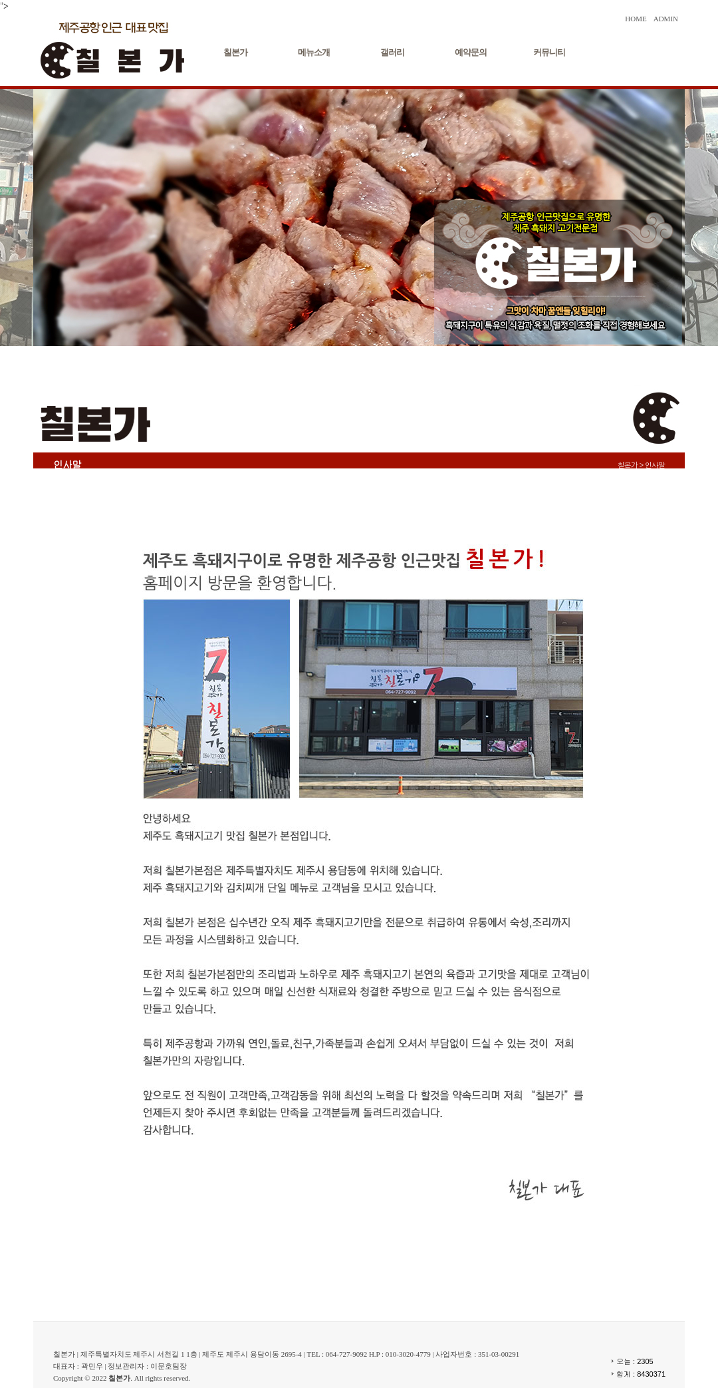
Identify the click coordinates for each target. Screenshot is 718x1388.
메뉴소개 (314, 52)
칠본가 (235, 52)
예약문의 (471, 52)
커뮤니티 (549, 52)
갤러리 (392, 52)
